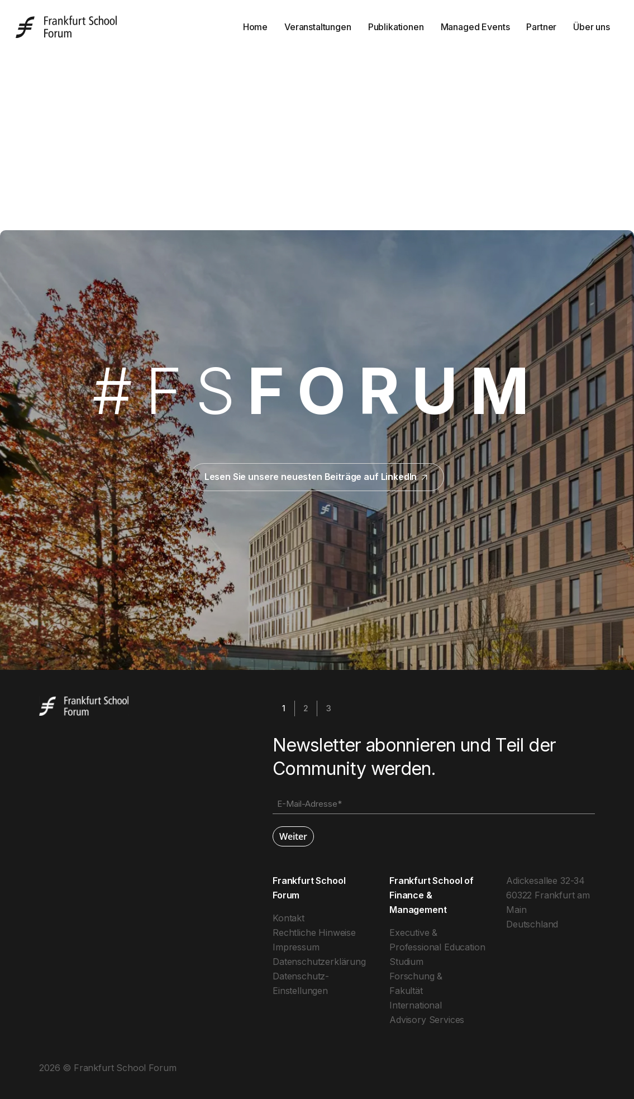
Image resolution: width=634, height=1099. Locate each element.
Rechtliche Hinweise (314, 932)
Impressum (296, 947)
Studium (406, 961)
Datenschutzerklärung (319, 961)
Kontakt (288, 918)
